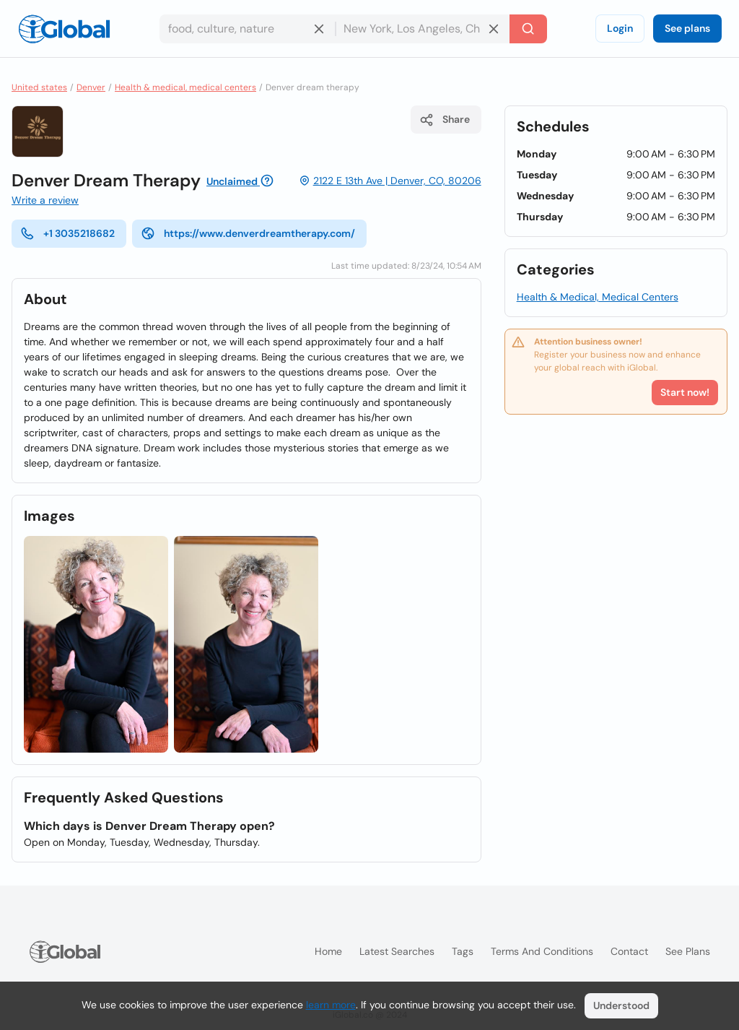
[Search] (528, 28)
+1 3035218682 (67, 233)
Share (444, 120)
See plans (687, 28)
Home (328, 951)
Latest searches (396, 951)
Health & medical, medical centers (185, 87)
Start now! (684, 392)
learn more (331, 1004)
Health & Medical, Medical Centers (597, 296)
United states (39, 87)
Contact (629, 951)
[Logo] (64, 28)
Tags (462, 951)
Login (620, 28)
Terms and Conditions (542, 951)
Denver (90, 87)
